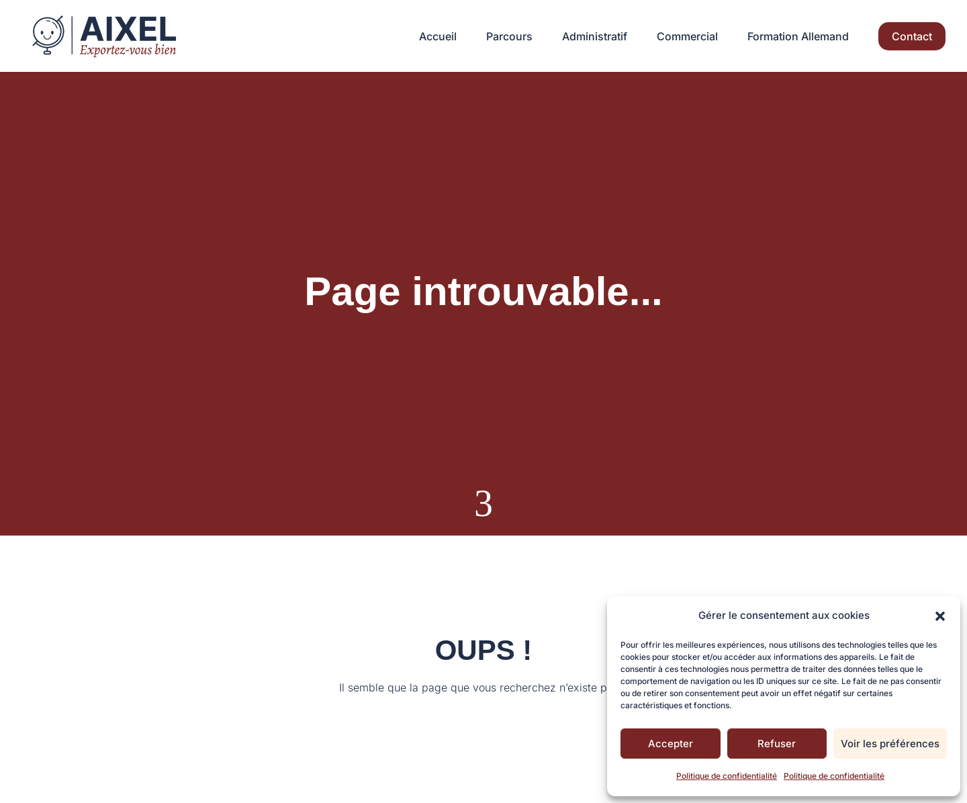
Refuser (776, 743)
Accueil (438, 37)
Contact (912, 36)
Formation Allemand (798, 37)
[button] (940, 616)
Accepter (670, 743)
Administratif (594, 37)
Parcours (509, 37)
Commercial (687, 37)
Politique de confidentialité (726, 776)
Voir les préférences (890, 743)
